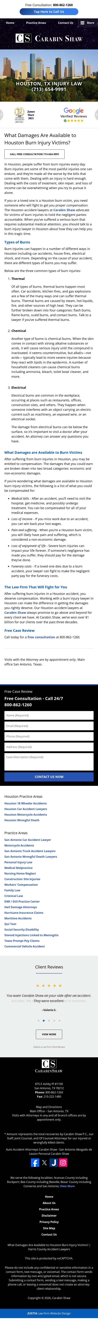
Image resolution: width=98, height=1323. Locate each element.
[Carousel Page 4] (54, 1020)
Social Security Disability (21, 929)
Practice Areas (36, 23)
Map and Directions (49, 1107)
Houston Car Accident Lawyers (25, 809)
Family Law (12, 890)
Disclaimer (49, 1215)
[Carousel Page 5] (59, 1020)
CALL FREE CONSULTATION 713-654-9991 (34, 154)
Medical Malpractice (18, 868)
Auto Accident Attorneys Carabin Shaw (31, 1149)
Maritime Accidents (18, 918)
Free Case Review (18, 691)
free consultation (41, 637)
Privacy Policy (49, 1222)
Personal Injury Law (18, 862)
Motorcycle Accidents (19, 845)
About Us (49, 1203)
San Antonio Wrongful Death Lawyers (30, 857)
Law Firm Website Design (49, 1313)
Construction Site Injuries (22, 879)
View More (49, 1034)
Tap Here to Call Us (49, 11)
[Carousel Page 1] (38, 1020)
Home (10, 23)
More (90, 23)
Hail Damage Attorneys (20, 907)
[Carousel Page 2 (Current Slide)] (43, 1020)
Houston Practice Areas (23, 796)
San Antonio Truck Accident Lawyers (29, 851)
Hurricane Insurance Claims (23, 913)
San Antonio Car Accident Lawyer (27, 840)
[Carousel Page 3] (49, 1020)
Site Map (49, 1228)
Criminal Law (13, 896)
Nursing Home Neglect (20, 873)
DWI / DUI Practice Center (22, 901)
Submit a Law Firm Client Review (49, 1046)
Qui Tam (10, 924)
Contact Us (65, 23)
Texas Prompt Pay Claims (22, 941)
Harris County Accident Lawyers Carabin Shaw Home (49, 38)
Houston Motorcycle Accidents (25, 815)
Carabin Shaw (64, 210)
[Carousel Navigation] (49, 1020)
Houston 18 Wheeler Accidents (25, 803)
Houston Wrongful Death (22, 820)
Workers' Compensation (21, 885)
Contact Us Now (49, 777)
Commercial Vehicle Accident (24, 946)
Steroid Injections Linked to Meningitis (31, 935)
